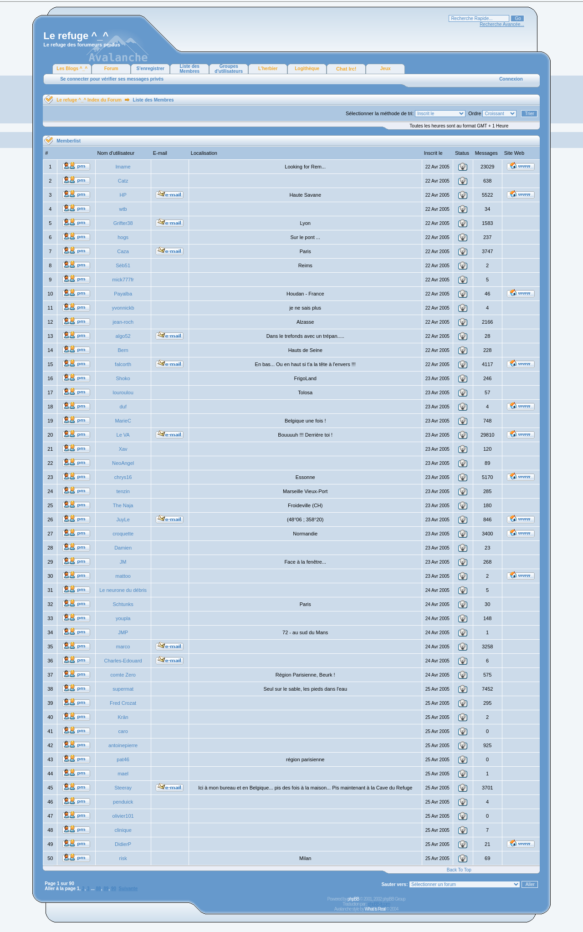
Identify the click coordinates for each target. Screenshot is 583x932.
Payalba (123, 293)
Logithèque (307, 68)
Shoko (123, 378)
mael (123, 773)
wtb (123, 209)
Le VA (123, 435)
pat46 (123, 759)
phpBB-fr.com (379, 904)
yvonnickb (123, 308)
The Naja (123, 505)
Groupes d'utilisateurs (229, 69)
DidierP (123, 844)
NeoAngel (123, 463)
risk (123, 858)
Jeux (385, 68)
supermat (123, 689)
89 (105, 888)
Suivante (128, 888)
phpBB (353, 898)
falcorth (123, 364)
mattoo (123, 576)
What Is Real (375, 909)
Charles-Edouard (123, 660)
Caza (123, 251)
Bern (123, 350)
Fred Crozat (123, 703)
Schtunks (123, 604)
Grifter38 (123, 223)
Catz (123, 180)
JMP (123, 632)
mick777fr (123, 279)
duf (122, 406)
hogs (123, 237)
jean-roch (123, 322)
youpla (123, 618)
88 (98, 888)
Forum (111, 68)
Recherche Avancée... (502, 24)
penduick (123, 802)
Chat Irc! (346, 68)
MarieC (123, 420)
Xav (123, 449)
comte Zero (123, 674)
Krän (123, 717)
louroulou (123, 392)
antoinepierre (123, 745)
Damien (123, 547)
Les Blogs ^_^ (71, 68)
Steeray (123, 787)
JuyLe (122, 519)
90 (113, 888)
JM (123, 562)
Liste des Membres (189, 69)
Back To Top (459, 869)
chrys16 (123, 477)
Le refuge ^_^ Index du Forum (89, 99)
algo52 (123, 336)
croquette (123, 533)
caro (123, 731)
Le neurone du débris (123, 590)
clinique (122, 830)
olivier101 (123, 816)
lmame (123, 166)
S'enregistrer (150, 68)
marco (123, 646)
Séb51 (123, 265)
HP (122, 195)
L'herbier (267, 68)
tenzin (122, 491)
